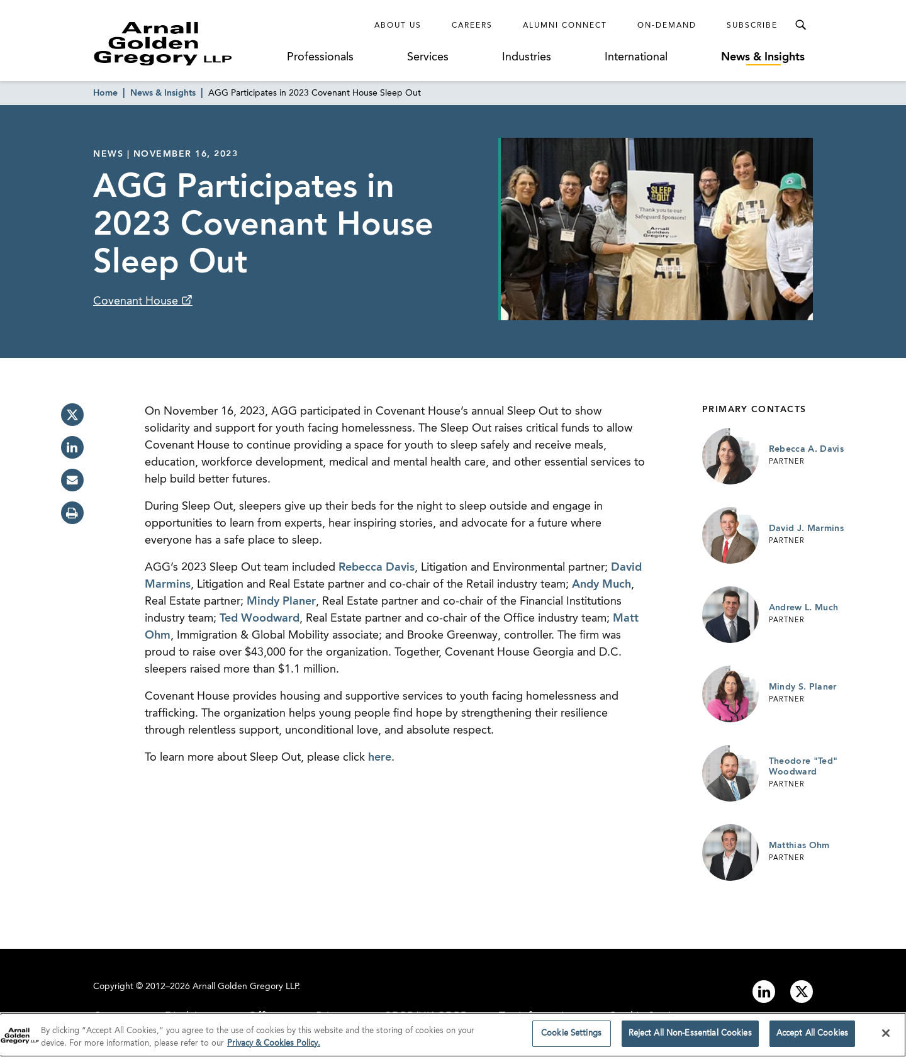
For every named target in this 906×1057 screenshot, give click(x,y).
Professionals (320, 57)
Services (428, 57)
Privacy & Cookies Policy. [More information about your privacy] (273, 1047)
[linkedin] (72, 447)
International (636, 57)
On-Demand (666, 26)
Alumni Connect (565, 26)
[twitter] (72, 414)
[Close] (886, 1037)
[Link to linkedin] (763, 991)
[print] (72, 512)
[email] (72, 480)
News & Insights (763, 57)
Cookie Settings (571, 1038)
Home (105, 93)
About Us (398, 26)
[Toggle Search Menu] (800, 25)
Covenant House (137, 301)
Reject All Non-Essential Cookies (690, 1038)
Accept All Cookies (812, 1038)
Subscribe (752, 26)
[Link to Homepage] (186, 43)
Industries (526, 57)
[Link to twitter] (801, 991)
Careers (472, 26)
